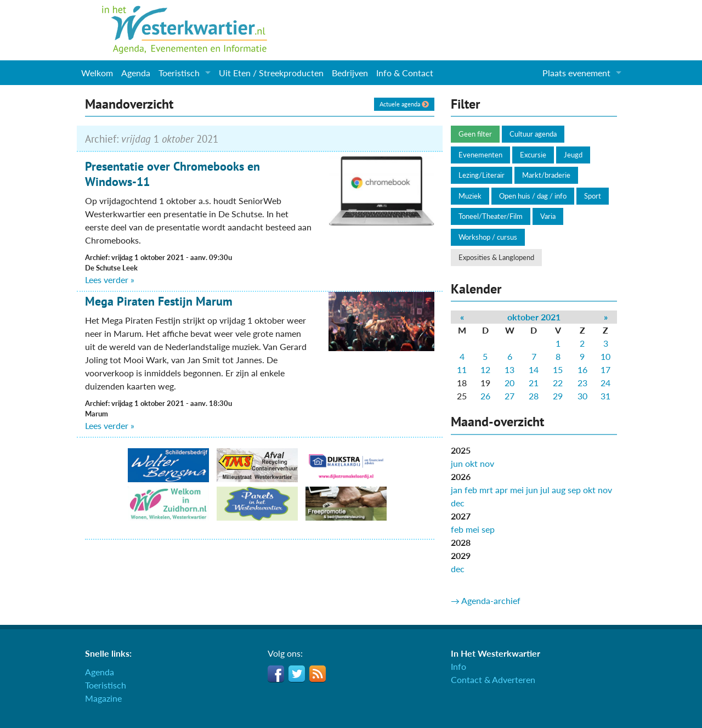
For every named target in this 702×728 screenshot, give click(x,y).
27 (509, 396)
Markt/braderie (546, 175)
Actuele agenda (404, 104)
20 (509, 382)
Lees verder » (109, 279)
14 (534, 369)
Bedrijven (350, 72)
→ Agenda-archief (485, 600)
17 (605, 369)
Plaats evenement (576, 72)
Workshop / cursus (487, 237)
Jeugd (573, 154)
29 (558, 396)
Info (458, 666)
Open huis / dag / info (533, 195)
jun (457, 463)
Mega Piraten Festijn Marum (159, 301)
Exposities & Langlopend (496, 257)
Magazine (103, 698)
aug (558, 489)
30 (582, 396)
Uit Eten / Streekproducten (271, 72)
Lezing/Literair (481, 175)
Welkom (97, 72)
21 (534, 382)
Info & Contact (404, 72)
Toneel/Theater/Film (490, 216)
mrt (486, 489)
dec (458, 503)
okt (471, 463)
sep (574, 489)
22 (558, 382)
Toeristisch (179, 72)
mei (517, 489)
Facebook (276, 673)
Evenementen (480, 154)
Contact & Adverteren (493, 679)
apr (501, 489)
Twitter (296, 673)
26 (485, 396)
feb (471, 489)
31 (605, 396)
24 (605, 382)
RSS (317, 673)
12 (485, 369)
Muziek (470, 195)
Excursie (533, 154)
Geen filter (475, 133)
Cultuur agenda (533, 133)
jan (456, 489)
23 (582, 382)
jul (545, 489)
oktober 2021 (534, 317)
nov (487, 463)
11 (462, 369)
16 (582, 369)
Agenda (135, 72)
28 (534, 396)
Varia (548, 216)
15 (558, 369)
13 (509, 369)
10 (605, 356)
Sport (592, 195)
